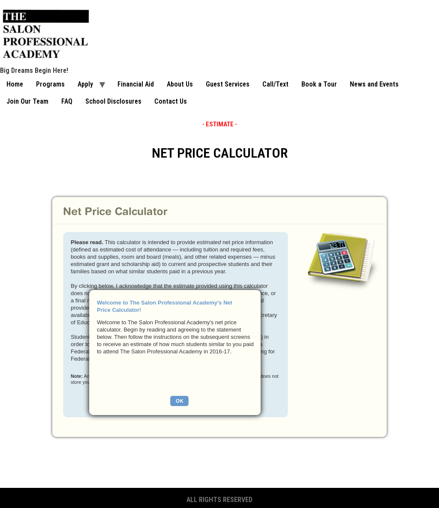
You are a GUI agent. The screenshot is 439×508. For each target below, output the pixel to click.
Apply (85, 84)
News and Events (374, 84)
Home (14, 84)
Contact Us (170, 101)
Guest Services (228, 84)
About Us (180, 84)
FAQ (66, 101)
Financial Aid (135, 84)
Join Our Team (27, 101)
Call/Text (275, 84)
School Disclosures (113, 101)
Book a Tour (319, 84)
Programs (50, 84)
